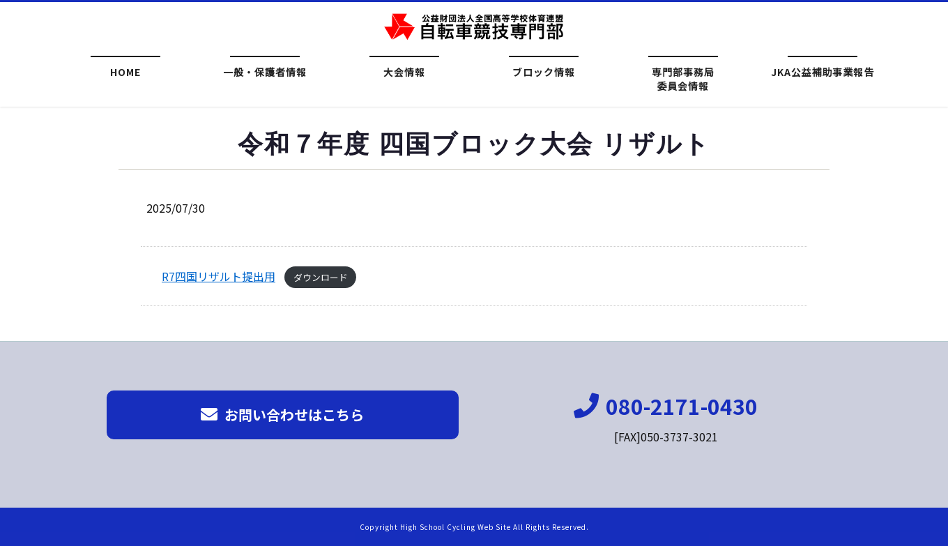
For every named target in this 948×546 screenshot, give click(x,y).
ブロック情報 (543, 72)
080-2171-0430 (666, 405)
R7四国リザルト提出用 (218, 280)
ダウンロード (320, 281)
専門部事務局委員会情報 (683, 77)
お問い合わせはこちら (282, 414)
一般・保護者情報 (265, 72)
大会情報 (404, 72)
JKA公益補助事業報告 (823, 72)
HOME (125, 72)
